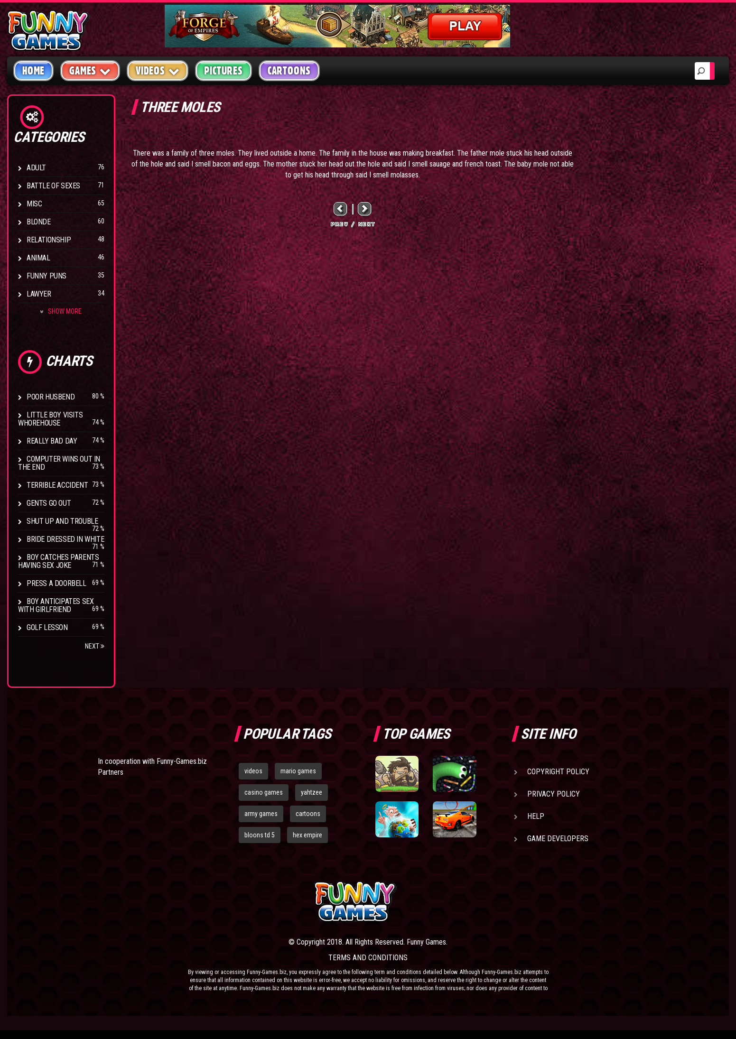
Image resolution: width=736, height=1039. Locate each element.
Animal (38, 257)
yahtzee (311, 792)
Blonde (39, 221)
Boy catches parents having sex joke (58, 561)
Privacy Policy (553, 793)
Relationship (49, 239)
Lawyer (39, 293)
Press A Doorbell (56, 583)
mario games (298, 771)
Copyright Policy (558, 771)
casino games (263, 792)
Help (535, 816)
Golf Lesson (47, 627)
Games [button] (90, 70)
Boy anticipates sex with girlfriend (55, 605)
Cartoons (289, 70)
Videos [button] (158, 70)
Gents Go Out (49, 503)
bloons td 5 (259, 835)
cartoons (308, 813)
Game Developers (557, 838)
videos (253, 771)
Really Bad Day (52, 440)
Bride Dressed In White (65, 539)
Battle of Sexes (53, 185)
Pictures (223, 70)
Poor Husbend (51, 396)
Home (33, 70)
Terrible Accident (57, 485)
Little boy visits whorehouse (50, 418)
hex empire (307, 835)
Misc (34, 203)
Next (94, 646)
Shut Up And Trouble (62, 521)
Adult (36, 167)
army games (261, 813)
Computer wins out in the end (59, 463)
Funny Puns (46, 275)
